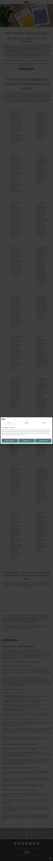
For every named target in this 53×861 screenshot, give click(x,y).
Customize (26, 440)
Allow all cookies (43, 440)
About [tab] (43, 422)
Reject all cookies (9, 440)
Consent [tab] (9, 422)
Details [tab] (26, 422)
